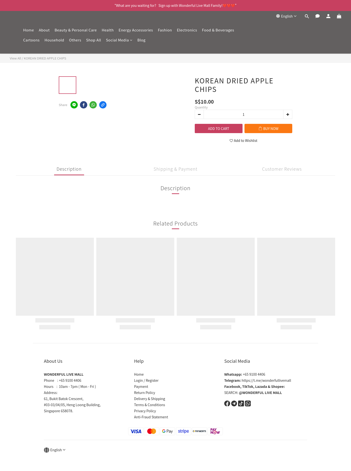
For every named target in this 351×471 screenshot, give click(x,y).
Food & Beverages (218, 29)
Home (28, 29)
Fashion (165, 29)
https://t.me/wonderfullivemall (257, 380)
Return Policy (144, 392)
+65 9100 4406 (244, 374)
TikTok (247, 386)
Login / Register (146, 380)
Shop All (93, 39)
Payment (141, 386)
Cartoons (31, 39)
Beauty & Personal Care (76, 29)
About (44, 29)
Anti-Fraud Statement (151, 416)
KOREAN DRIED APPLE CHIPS (45, 58)
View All (15, 58)
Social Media (119, 39)
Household (54, 39)
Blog (141, 39)
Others (75, 39)
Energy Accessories (136, 29)
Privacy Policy (145, 410)
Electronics (187, 29)
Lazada (261, 386)
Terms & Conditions (149, 404)
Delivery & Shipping (149, 398)
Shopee (277, 386)
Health (108, 29)
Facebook (232, 386)
